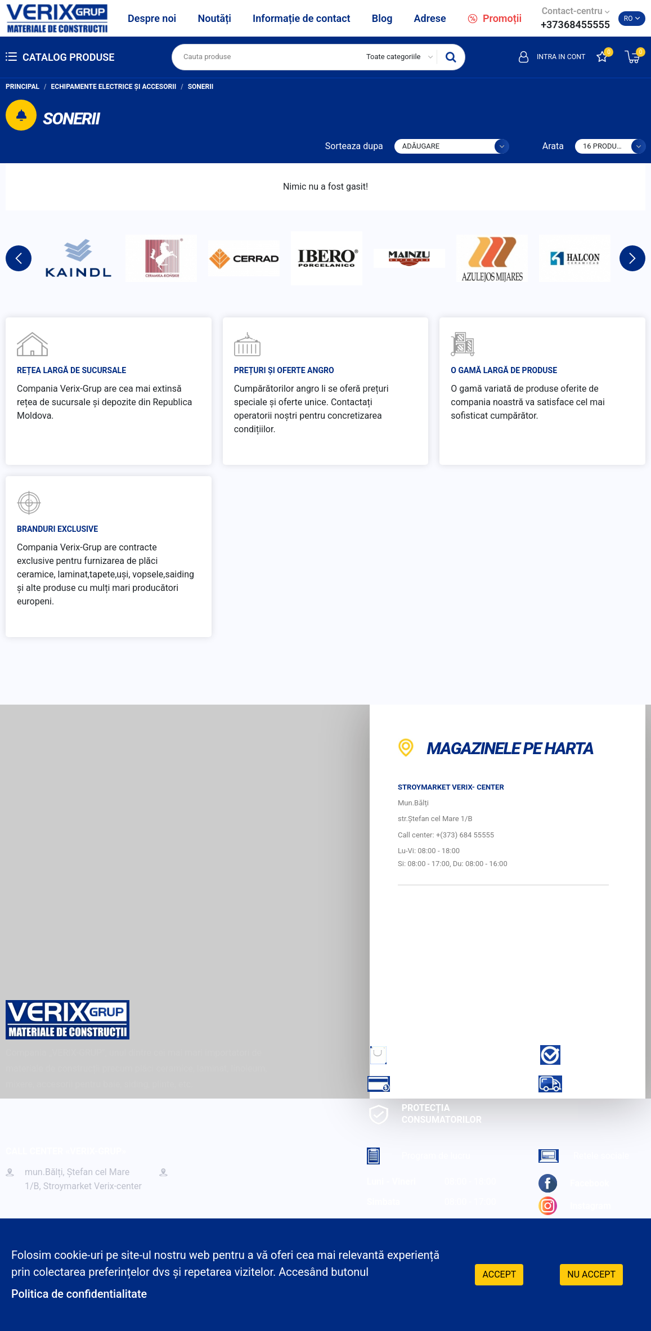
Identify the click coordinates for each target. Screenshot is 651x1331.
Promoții (495, 18)
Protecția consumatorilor (424, 1114)
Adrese (430, 18)
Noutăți (214, 18)
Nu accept (591, 1274)
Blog (382, 18)
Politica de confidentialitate (80, 1294)
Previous (19, 258)
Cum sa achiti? (419, 1084)
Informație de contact (302, 18)
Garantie (577, 1055)
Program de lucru (418, 1156)
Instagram (574, 1205)
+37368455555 (575, 24)
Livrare (573, 1084)
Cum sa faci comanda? (437, 1055)
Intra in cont (551, 56)
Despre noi (152, 18)
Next (632, 258)
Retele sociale (583, 1156)
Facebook (573, 1183)
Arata (553, 146)
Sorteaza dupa (354, 146)
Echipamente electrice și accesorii (114, 87)
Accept (499, 1274)
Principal (22, 87)
